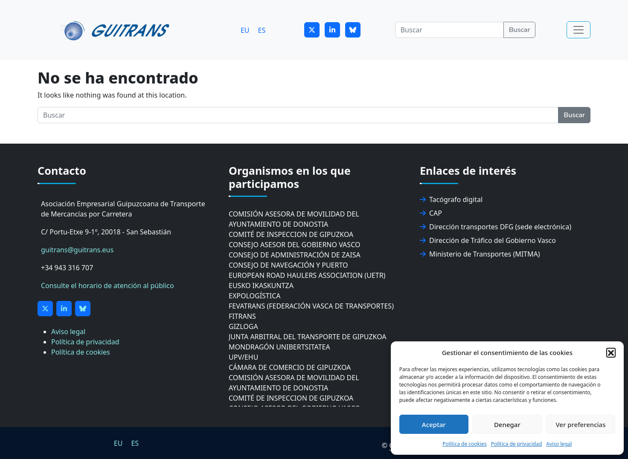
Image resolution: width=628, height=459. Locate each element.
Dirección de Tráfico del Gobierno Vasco (488, 240)
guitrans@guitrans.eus (77, 249)
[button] (611, 352)
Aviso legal (559, 443)
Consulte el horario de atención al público (107, 285)
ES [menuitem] (262, 30)
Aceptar (434, 424)
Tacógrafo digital (451, 199)
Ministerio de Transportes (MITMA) (480, 254)
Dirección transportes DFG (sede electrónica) (495, 226)
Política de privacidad (516, 443)
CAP (431, 213)
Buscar (519, 30)
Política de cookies (464, 443)
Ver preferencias (580, 424)
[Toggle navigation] (578, 29)
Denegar (507, 424)
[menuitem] (245, 30)
